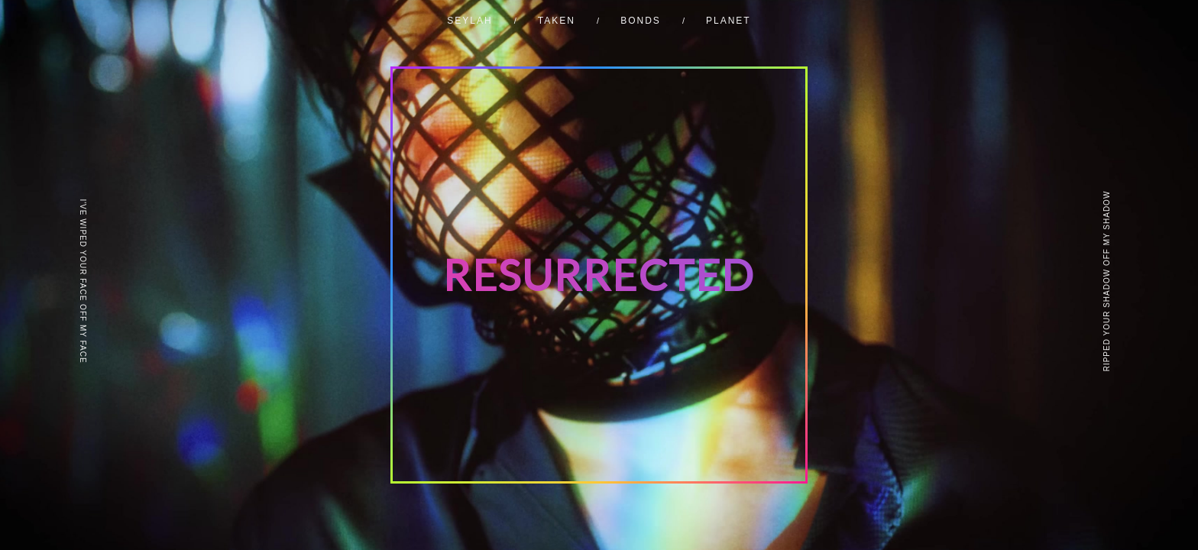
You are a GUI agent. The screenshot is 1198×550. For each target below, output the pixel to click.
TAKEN (556, 20)
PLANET (728, 20)
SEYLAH (469, 20)
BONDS (640, 20)
